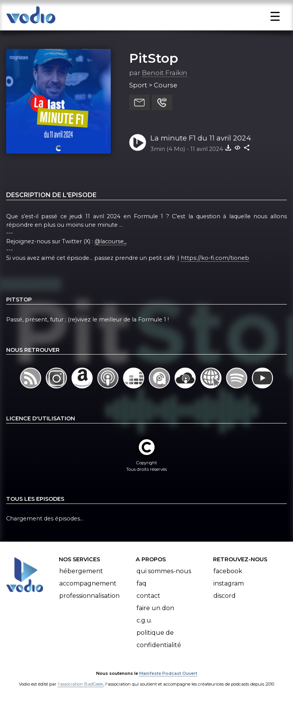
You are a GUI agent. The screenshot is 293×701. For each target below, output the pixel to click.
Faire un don (155, 608)
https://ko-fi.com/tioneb (215, 257)
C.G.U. (144, 620)
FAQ (141, 583)
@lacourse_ (111, 241)
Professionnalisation (89, 595)
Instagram (228, 583)
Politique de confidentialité (159, 639)
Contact (148, 595)
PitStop (153, 58)
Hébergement (81, 571)
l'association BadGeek (80, 684)
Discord (224, 595)
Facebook (227, 571)
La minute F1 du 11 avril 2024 (200, 138)
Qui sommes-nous (164, 571)
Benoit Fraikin (164, 73)
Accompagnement (88, 583)
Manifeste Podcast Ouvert (168, 673)
